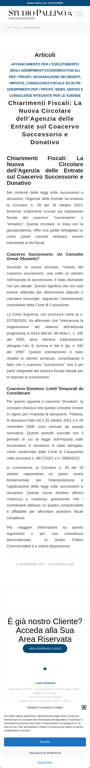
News (60, 89)
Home (17, 27)
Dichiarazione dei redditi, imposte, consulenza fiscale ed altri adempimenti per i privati (44, 83)
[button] (84, 707)
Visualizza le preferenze (45, 753)
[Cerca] (68, 14)
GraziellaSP (64, 564)
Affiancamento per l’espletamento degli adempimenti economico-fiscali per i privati (44, 70)
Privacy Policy (45, 762)
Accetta (45, 741)
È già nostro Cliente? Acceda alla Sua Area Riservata (45, 630)
